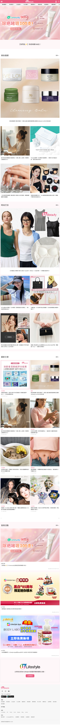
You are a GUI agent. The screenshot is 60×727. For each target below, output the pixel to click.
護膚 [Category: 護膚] (32, 390)
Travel (11, 712)
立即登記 (30, 676)
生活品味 (18, 4)
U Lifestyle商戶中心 (10, 717)
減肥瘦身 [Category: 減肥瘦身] (33, 429)
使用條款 (22, 717)
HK (7, 712)
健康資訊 (33, 4)
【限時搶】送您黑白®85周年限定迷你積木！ (12, 609)
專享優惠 (3, 703)
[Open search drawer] (58, 1)
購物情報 (53, 4)
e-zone (26, 712)
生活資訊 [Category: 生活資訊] (3, 390)
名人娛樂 (25, 4)
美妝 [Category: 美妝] (2, 429)
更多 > (57, 55)
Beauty (18, 712)
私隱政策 (27, 717)
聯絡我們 (33, 717)
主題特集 (49, 701)
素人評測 (39, 701)
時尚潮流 (11, 4)
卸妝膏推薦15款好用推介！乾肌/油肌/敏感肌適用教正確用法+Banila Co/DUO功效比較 (30, 121)
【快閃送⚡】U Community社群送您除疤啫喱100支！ (14, 565)
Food (15, 712)
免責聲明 (17, 717)
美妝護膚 (4, 4)
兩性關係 (46, 4)
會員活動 (54, 701)
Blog (22, 712)
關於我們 (3, 717)
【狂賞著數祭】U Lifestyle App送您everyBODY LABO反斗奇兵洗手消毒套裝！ (19, 652)
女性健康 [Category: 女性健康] (3, 467)
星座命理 (40, 4)
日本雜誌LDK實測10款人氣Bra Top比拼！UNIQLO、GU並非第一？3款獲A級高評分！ (30, 270)
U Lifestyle (3, 712)
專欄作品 (44, 701)
